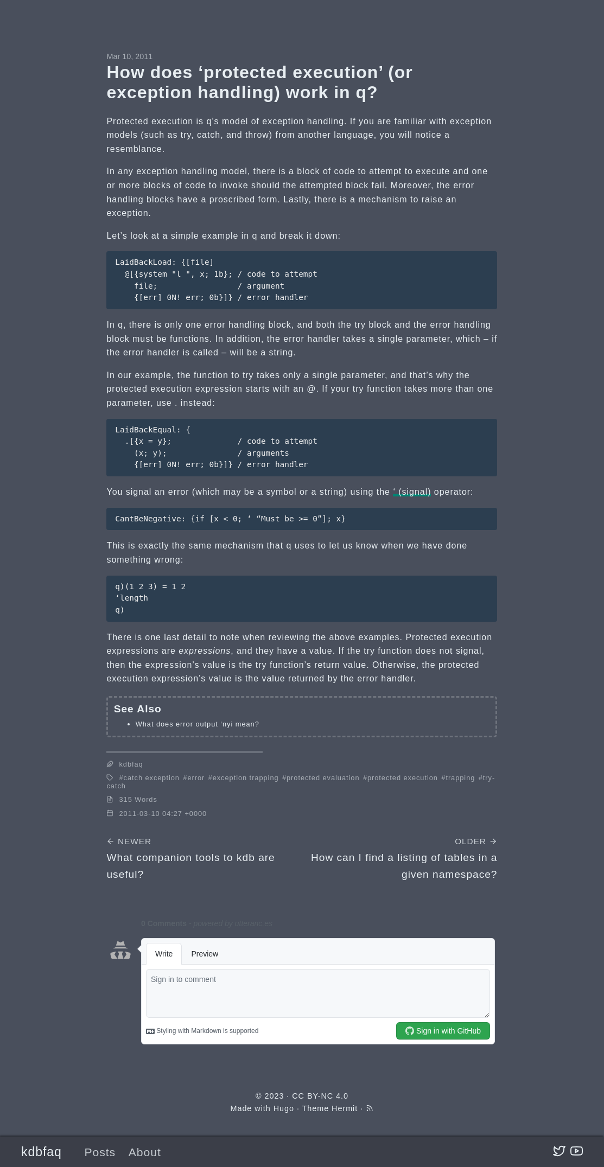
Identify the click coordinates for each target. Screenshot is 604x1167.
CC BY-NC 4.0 (320, 1096)
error (196, 778)
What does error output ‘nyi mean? (197, 724)
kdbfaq (41, 1152)
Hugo (284, 1108)
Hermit (345, 1108)
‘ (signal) (412, 491)
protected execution (402, 778)
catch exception (152, 778)
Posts (100, 1152)
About (145, 1152)
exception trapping (246, 778)
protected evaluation (323, 778)
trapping (460, 778)
